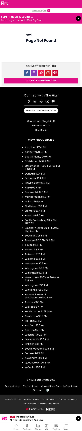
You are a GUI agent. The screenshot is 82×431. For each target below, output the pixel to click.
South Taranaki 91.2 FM (38, 311)
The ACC (27, 399)
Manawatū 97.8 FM (36, 192)
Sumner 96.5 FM (34, 353)
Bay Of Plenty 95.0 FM (38, 156)
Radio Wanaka (30, 403)
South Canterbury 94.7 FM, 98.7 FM (41, 221)
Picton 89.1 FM (33, 321)
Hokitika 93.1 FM (34, 344)
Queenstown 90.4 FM (37, 362)
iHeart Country (70, 399)
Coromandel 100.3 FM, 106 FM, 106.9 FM (42, 167)
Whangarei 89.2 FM (36, 285)
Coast (45, 399)
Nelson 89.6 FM (34, 201)
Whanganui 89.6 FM (36, 268)
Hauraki (36, 399)
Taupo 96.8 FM (33, 245)
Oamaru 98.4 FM (35, 211)
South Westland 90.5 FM (39, 348)
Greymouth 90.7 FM (37, 339)
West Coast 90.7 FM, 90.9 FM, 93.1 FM (42, 279)
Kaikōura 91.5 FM (34, 325)
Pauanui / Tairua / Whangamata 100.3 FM (38, 296)
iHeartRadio (41, 130)
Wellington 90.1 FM (36, 273)
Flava (52, 399)
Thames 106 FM (34, 302)
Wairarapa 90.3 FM (36, 263)
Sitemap (37, 390)
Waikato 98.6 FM (35, 259)
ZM (19, 399)
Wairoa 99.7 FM (34, 307)
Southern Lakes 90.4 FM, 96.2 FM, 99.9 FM (42, 229)
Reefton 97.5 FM (34, 330)
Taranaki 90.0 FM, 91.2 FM (39, 240)
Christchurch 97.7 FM (37, 161)
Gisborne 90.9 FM (35, 178)
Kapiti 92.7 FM (33, 187)
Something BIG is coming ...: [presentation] (41, 18)
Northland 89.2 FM (36, 206)
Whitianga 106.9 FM (36, 290)
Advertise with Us (41, 125)
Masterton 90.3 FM (36, 316)
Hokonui (42, 403)
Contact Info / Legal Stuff (41, 121)
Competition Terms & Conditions (59, 386)
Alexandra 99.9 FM (36, 358)
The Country (53, 403)
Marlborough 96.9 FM (37, 197)
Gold (60, 399)
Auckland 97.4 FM (35, 147)
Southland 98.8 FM (36, 235)
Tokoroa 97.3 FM (35, 254)
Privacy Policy (12, 386)
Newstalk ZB (10, 399)
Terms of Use (30, 386)
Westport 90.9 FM (35, 335)
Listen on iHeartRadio (41, 418)
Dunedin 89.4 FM (35, 173)
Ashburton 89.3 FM (36, 152)
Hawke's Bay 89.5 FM (37, 183)
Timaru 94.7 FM (34, 249)
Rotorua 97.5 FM (34, 215)
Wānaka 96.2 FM (35, 367)
